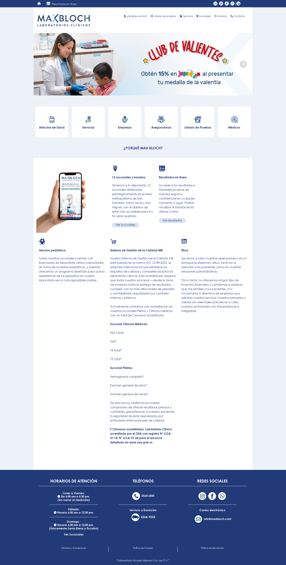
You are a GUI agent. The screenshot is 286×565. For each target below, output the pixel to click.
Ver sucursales (125, 225)
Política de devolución (212, 548)
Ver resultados (172, 220)
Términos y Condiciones (73, 548)
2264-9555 (148, 517)
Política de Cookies (143, 548)
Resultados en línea (62, 3)
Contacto (238, 16)
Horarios (220, 16)
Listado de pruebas (163, 16)
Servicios (186, 16)
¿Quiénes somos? (135, 16)
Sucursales (203, 16)
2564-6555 (148, 495)
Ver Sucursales (74, 534)
